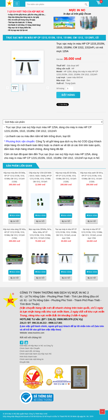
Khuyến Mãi (24, 362)
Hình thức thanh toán (28, 357)
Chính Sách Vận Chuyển (30, 348)
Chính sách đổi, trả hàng (30, 351)
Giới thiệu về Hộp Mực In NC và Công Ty (36, 346)
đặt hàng (68, 95)
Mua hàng (16, 215)
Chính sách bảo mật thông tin (31, 359)
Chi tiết (16, 221)
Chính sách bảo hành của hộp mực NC (36, 354)
